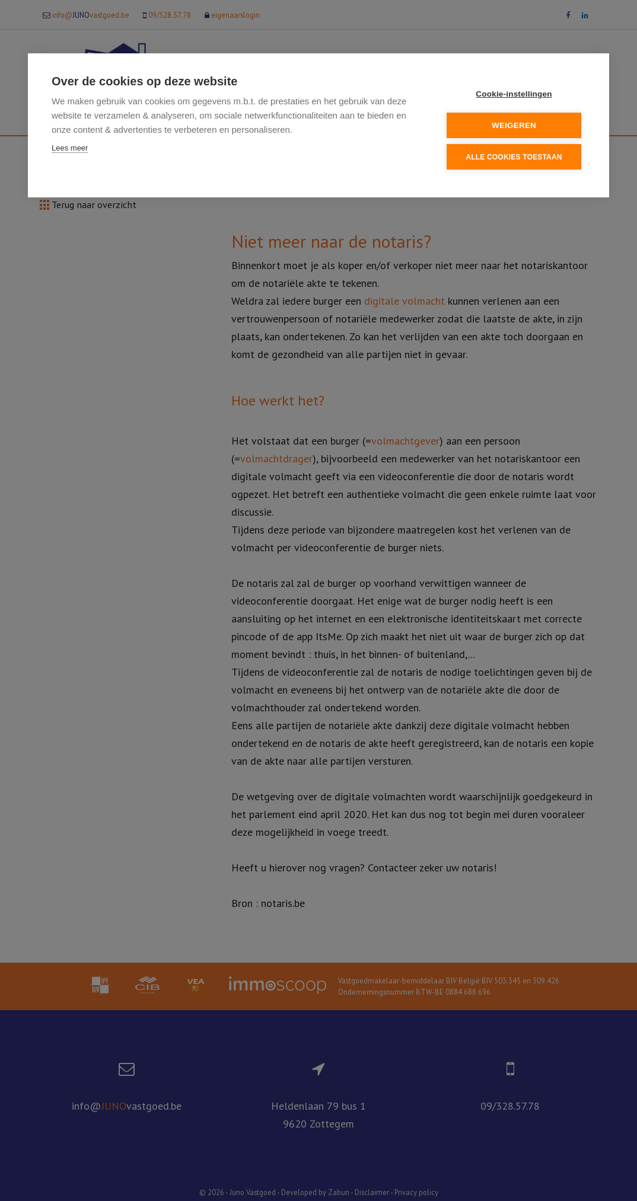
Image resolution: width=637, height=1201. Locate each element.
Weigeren (514, 125)
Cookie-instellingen (514, 94)
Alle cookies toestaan (514, 157)
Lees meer (70, 147)
